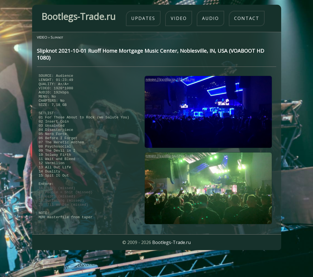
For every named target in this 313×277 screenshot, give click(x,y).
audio (210, 18)
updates (143, 18)
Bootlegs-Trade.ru (171, 264)
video (179, 18)
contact (246, 18)
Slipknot (57, 37)
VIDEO (42, 37)
